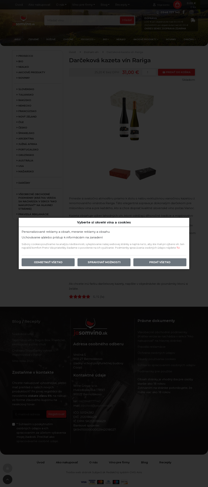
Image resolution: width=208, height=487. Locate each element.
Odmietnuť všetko (48, 262)
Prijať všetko (159, 262)
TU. (178, 248)
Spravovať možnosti (104, 262)
